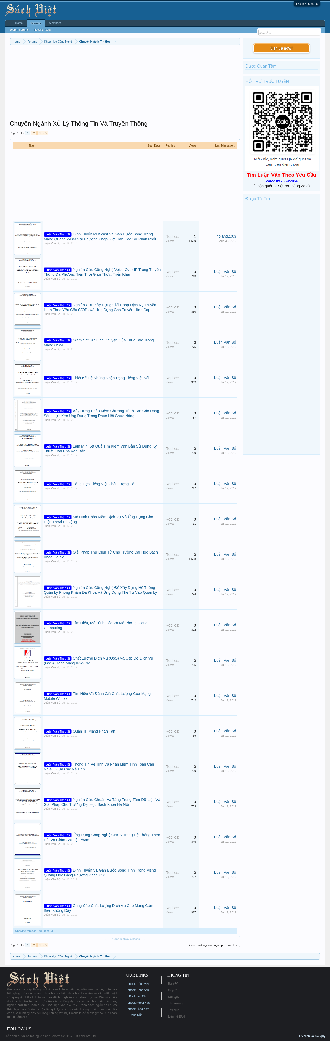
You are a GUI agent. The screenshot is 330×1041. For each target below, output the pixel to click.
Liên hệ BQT (177, 1016)
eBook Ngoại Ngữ (139, 1002)
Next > (43, 133)
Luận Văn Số (52, 243)
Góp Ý (172, 990)
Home (19, 23)
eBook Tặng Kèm (139, 1008)
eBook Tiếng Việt (138, 983)
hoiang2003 (226, 236)
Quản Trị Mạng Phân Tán (94, 731)
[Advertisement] (125, 83)
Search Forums (19, 29)
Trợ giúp (173, 1010)
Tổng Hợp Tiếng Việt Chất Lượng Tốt (104, 484)
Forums (36, 23)
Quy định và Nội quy (311, 1036)
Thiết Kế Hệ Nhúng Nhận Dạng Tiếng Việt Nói (111, 378)
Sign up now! (281, 48)
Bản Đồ (173, 984)
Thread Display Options (125, 938)
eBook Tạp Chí (137, 996)
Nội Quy (173, 997)
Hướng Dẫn (135, 1014)
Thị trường (175, 1003)
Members (55, 23)
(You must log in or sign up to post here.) (214, 945)
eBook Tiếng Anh (138, 989)
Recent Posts (42, 29)
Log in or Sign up (307, 3)
